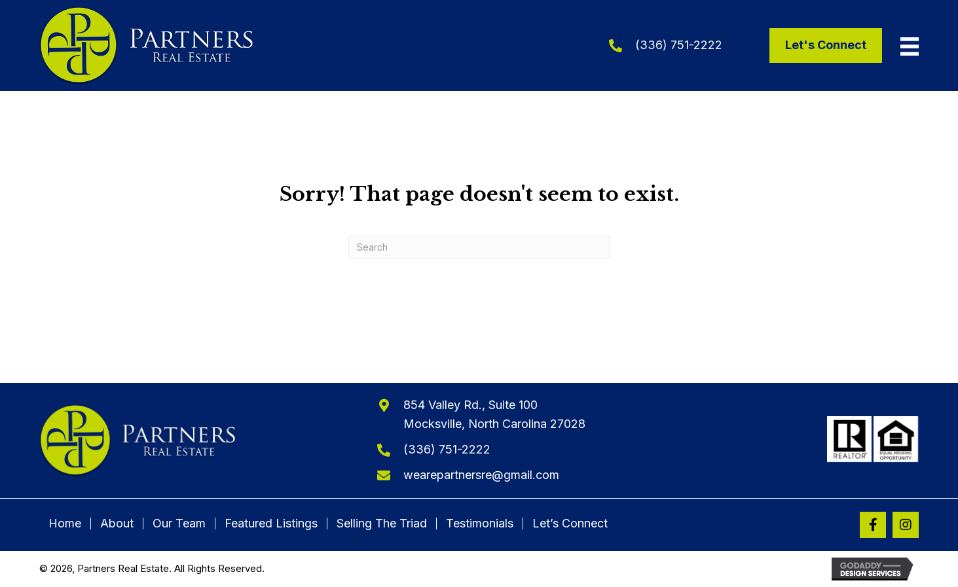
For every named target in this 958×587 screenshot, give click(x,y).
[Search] (479, 247)
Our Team (179, 523)
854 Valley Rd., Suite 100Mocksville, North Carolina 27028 (494, 414)
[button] (873, 525)
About (117, 523)
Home (64, 523)
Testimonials (479, 523)
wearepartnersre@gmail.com (481, 475)
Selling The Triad (382, 523)
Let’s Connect (570, 523)
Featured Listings (271, 523)
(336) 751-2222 (678, 45)
